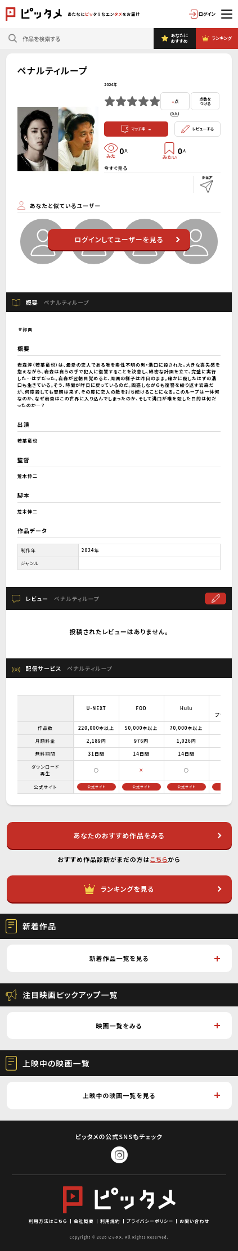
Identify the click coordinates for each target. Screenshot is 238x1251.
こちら (159, 859)
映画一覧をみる (158, 1025)
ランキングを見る (152, 889)
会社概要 (84, 1221)
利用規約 (110, 1221)
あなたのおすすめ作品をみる (147, 835)
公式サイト (96, 786)
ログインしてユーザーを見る (126, 239)
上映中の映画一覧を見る (151, 1095)
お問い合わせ (194, 1221)
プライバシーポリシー (150, 1221)
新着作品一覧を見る (154, 958)
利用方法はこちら (48, 1221)
